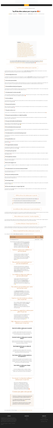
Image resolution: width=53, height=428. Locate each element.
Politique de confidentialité (44, 419)
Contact (26, 419)
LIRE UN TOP (26, 5)
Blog (26, 417)
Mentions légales (44, 417)
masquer (22, 42)
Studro (46, 421)
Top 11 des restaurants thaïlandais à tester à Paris (24, 410)
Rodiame (9, 423)
